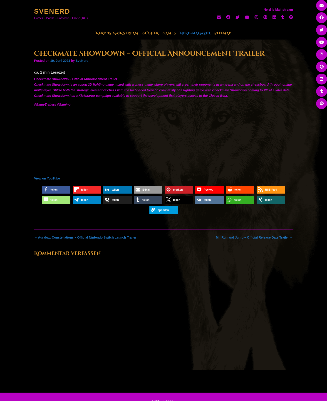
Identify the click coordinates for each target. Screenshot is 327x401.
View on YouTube (47, 178)
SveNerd (52, 11)
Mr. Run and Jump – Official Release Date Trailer (254, 237)
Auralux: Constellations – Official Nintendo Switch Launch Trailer (85, 237)
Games (169, 33)
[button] (56, 190)
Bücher (150, 33)
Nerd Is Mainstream (117, 33)
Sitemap (222, 33)
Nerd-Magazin (195, 33)
